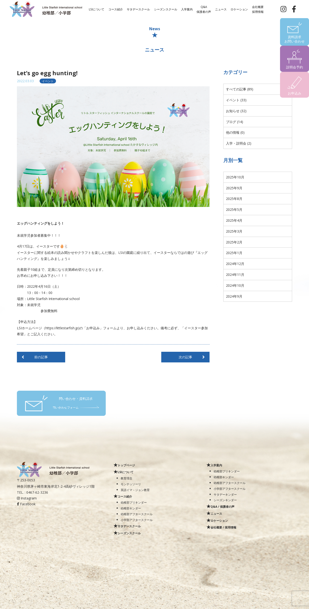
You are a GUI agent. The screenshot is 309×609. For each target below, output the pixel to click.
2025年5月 (234, 209)
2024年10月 (235, 285)
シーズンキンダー (225, 500)
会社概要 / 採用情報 (223, 527)
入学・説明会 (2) (238, 143)
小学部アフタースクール (137, 520)
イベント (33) (236, 100)
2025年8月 (234, 198)
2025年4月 (234, 220)
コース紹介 (115, 9)
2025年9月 (234, 188)
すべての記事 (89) (239, 89)
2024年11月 (235, 274)
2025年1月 (234, 252)
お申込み (294, 93)
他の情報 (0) (235, 132)
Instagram (27, 498)
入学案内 (187, 9)
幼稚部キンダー (131, 508)
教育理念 (126, 478)
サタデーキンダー (225, 494)
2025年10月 (235, 177)
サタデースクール (138, 9)
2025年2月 (234, 242)
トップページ (126, 465)
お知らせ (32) (236, 111)
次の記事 (185, 357)
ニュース (221, 9)
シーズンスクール (165, 9)
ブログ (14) (234, 121)
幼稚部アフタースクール (137, 514)
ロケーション (239, 9)
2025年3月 (234, 231)
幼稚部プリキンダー (134, 502)
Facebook (26, 504)
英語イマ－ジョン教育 (135, 490)
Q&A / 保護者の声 (222, 506)
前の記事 (41, 357)
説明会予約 (294, 67)
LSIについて (96, 9)
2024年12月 (235, 263)
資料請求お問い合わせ (294, 39)
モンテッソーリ (131, 484)
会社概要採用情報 (258, 9)
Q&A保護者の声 (204, 9)
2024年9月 (234, 296)
